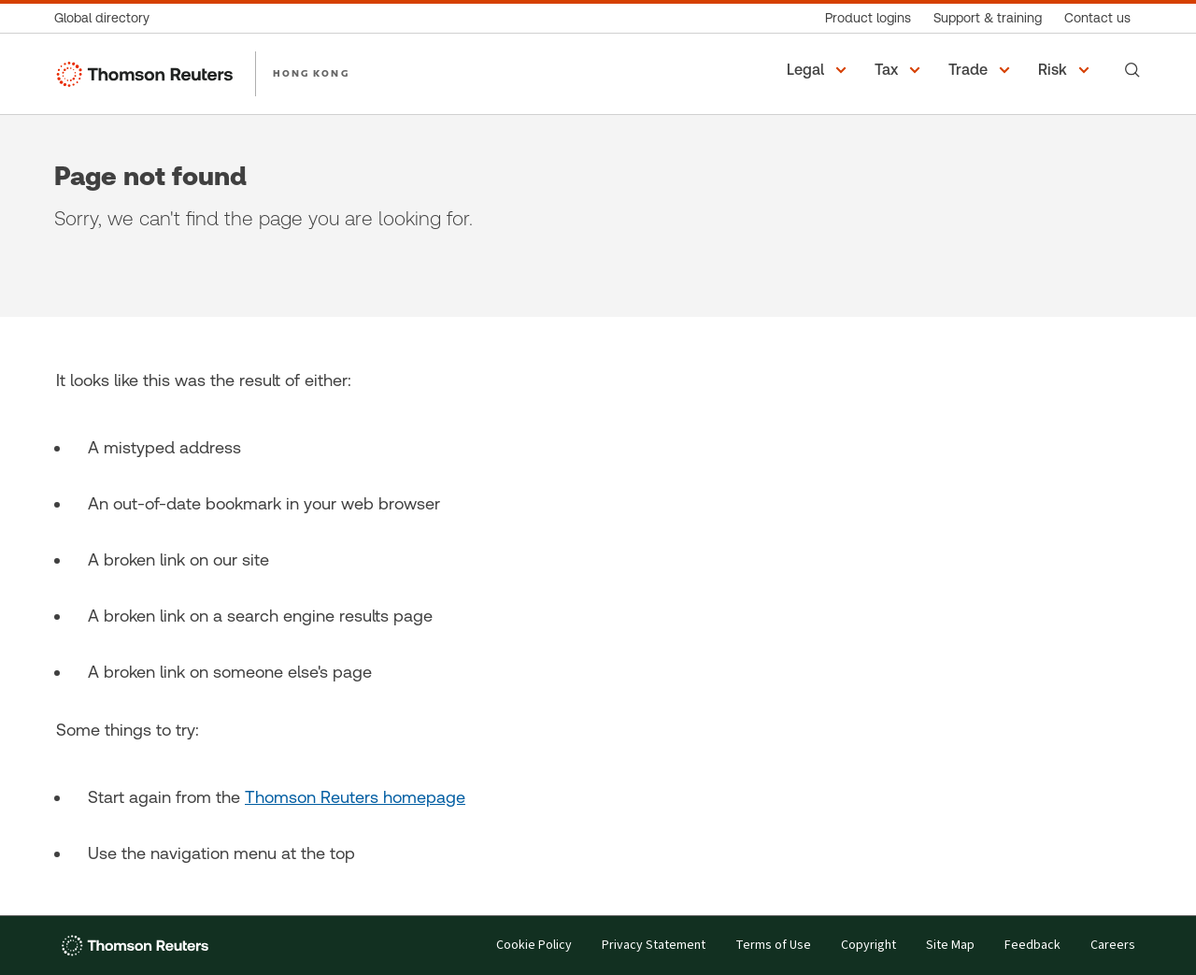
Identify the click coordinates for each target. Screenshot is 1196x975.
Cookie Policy (534, 945)
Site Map (950, 945)
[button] (819, 70)
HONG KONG (311, 72)
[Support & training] (987, 18)
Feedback (1032, 945)
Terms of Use (773, 945)
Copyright (868, 945)
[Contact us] (1097, 18)
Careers (1112, 945)
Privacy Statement (653, 945)
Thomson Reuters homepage (355, 797)
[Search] (1132, 70)
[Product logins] (868, 18)
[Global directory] (107, 18)
